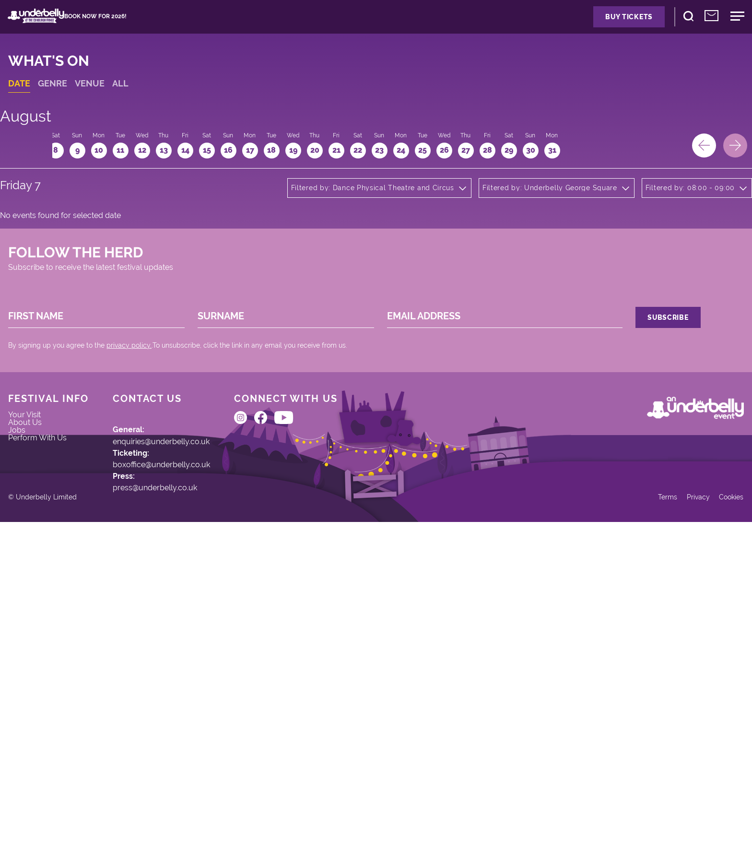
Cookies (713, 826)
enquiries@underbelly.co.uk (192, 645)
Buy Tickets (568, 27)
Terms (639, 826)
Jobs (33, 650)
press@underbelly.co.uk (185, 714)
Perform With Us (57, 665)
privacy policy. (144, 520)
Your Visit (42, 621)
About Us (43, 636)
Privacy (674, 826)
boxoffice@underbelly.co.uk (192, 680)
